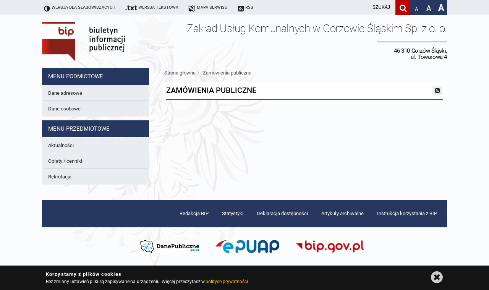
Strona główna (180, 73)
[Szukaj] (402, 7)
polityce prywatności (227, 281)
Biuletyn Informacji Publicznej (105, 41)
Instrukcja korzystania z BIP (407, 213)
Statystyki (232, 213)
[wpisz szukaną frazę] (362, 7)
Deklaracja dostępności (282, 213)
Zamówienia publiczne (227, 73)
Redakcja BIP (194, 213)
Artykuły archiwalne (342, 213)
